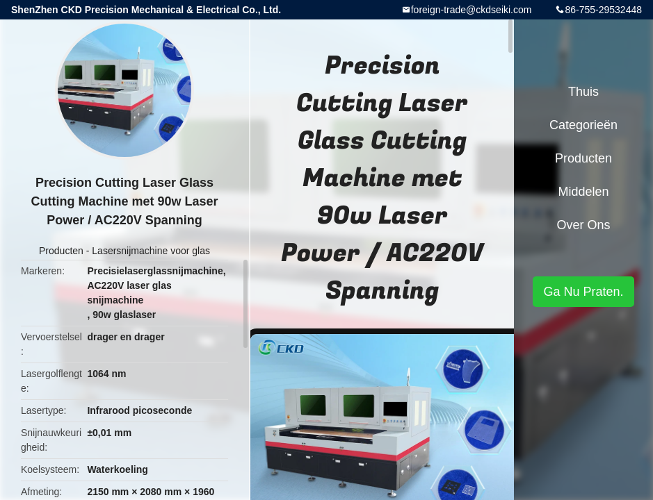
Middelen (583, 192)
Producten (61, 250)
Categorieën (583, 125)
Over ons (583, 225)
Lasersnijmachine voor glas (151, 250)
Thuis (583, 92)
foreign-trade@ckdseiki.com (471, 9)
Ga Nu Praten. (583, 292)
